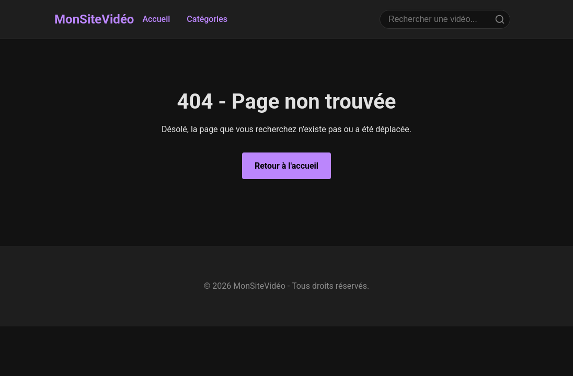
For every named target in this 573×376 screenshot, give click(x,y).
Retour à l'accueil (286, 166)
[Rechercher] (499, 19)
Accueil (156, 19)
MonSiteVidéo (94, 19)
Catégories (207, 19)
